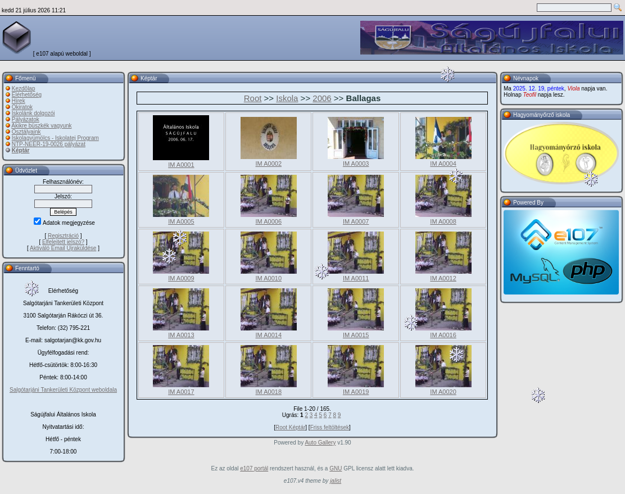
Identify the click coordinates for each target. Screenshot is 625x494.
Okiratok (22, 107)
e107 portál (254, 468)
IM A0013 (181, 335)
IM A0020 (443, 391)
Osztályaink (26, 132)
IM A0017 (181, 391)
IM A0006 (269, 221)
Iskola (287, 98)
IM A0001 (181, 164)
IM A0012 (443, 278)
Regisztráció (63, 236)
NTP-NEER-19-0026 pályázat (48, 144)
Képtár (21, 150)
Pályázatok (25, 119)
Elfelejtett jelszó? (63, 242)
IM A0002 (269, 163)
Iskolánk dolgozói (33, 113)
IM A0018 (269, 391)
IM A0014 (269, 335)
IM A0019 (356, 391)
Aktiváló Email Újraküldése (63, 248)
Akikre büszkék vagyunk (41, 126)
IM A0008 (443, 221)
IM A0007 (356, 221)
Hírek (18, 101)
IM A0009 (181, 278)
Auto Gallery (320, 442)
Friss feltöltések (329, 427)
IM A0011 (356, 278)
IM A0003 (356, 163)
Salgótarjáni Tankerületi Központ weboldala (63, 390)
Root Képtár (290, 427)
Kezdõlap (23, 88)
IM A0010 (269, 278)
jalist (335, 481)
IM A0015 (356, 335)
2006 (321, 98)
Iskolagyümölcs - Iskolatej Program (55, 138)
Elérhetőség (27, 95)
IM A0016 (443, 335)
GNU (335, 468)
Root (253, 98)
